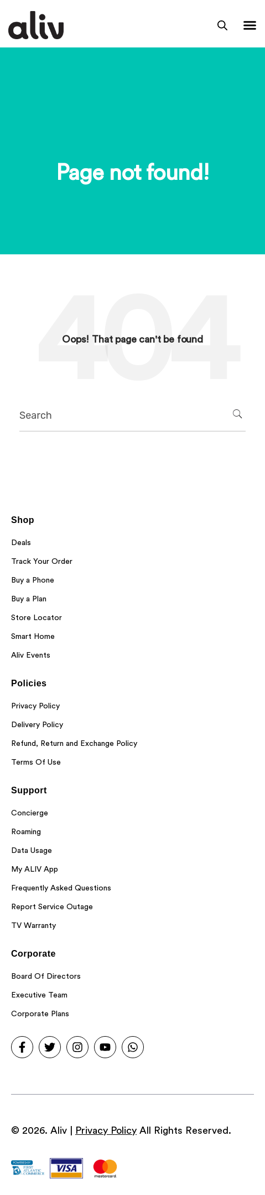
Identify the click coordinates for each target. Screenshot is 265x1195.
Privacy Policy (106, 1130)
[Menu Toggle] (250, 25)
